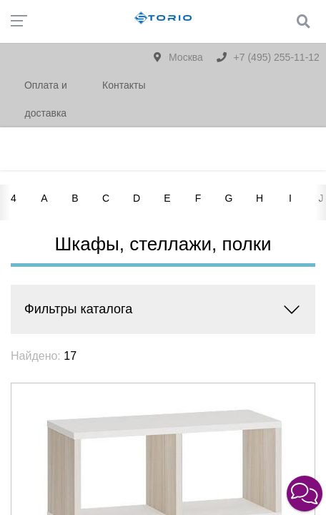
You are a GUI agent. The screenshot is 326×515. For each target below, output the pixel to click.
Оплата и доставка (45, 99)
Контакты (123, 85)
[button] (304, 493)
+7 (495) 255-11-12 (268, 57)
